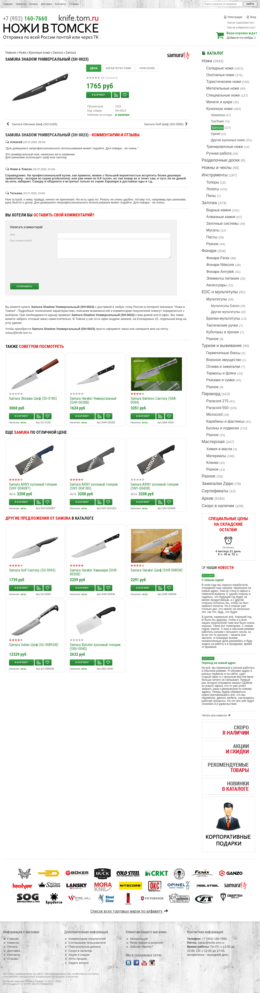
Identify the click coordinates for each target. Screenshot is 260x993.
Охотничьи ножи (220, 75)
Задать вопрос (76, 963)
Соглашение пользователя (85, 942)
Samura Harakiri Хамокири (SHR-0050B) (94, 572)
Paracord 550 (217, 408)
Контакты (60, 4)
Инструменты (215, 175)
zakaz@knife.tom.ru (18, 332)
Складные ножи (219, 68)
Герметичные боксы (223, 353)
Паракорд (211, 393)
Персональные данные (82, 946)
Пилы (211, 196)
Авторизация (137, 938)
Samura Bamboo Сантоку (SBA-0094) (154, 400)
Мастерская (213, 441)
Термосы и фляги (221, 373)
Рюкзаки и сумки (220, 380)
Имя (12, 234)
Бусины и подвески (222, 428)
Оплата (33, 4)
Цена (94, 68)
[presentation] (136, 271)
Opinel (215, 134)
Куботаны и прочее (222, 332)
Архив (207, 498)
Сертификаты (215, 491)
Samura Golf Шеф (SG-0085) (166, 124)
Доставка (46, 4)
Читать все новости (217, 715)
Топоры (212, 182)
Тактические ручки (222, 325)
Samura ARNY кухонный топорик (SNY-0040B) (155, 486)
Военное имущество (223, 360)
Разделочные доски (221, 160)
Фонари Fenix (217, 258)
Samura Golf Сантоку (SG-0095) (32, 570)
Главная (8, 4)
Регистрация (233, 17)
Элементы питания (222, 278)
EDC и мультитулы (220, 292)
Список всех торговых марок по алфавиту (130, 911)
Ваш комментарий (21, 240)
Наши (218, 567)
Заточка (209, 202)
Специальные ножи (223, 95)
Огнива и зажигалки (223, 366)
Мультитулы (216, 299)
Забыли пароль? (139, 946)
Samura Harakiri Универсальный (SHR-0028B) (93, 400)
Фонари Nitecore (220, 265)
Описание (147, 68)
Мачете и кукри (219, 102)
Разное (212, 244)
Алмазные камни (221, 217)
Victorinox (218, 115)
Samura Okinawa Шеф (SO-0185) (32, 124)
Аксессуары (216, 285)
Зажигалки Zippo (218, 483)
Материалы (216, 456)
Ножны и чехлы (217, 167)
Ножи (207, 61)
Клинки (212, 463)
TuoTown (217, 121)
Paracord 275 (217, 401)
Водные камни (218, 210)
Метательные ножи (222, 88)
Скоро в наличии (218, 505)
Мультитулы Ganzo (225, 306)
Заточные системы (222, 223)
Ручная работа (219, 153)
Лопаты (212, 189)
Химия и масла (219, 449)
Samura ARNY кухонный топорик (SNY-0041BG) (94, 486)
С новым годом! (213, 580)
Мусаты (213, 230)
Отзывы (74, 4)
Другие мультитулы (225, 312)
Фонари (209, 250)
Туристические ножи (223, 82)
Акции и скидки (76, 954)
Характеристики (118, 68)
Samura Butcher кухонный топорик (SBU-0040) (95, 647)
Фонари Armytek (220, 272)
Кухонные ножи (219, 109)
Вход (251, 17)
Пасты (211, 237)
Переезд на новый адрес (219, 663)
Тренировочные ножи (224, 147)
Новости (21, 4)
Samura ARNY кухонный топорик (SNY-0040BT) (33, 486)
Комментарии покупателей (85, 938)
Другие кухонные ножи (228, 140)
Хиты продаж (75, 958)
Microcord (214, 414)
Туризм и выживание (222, 345)
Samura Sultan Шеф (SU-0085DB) (33, 645)
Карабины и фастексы (225, 421)
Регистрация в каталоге (144, 942)
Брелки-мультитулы (223, 318)
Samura (217, 127)
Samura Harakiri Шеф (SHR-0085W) (157, 570)
